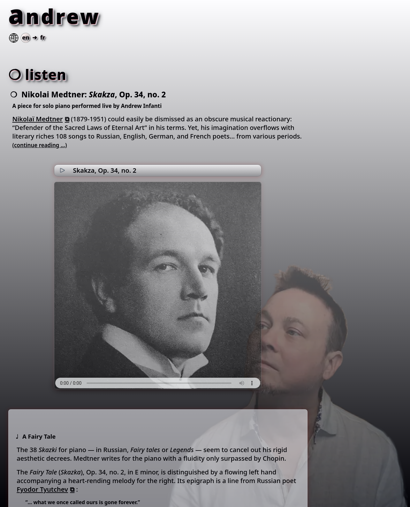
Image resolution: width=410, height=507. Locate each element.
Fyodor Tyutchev (42, 489)
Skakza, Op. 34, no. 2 (104, 170)
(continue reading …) (39, 145)
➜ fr (26, 37)
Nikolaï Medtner (37, 119)
